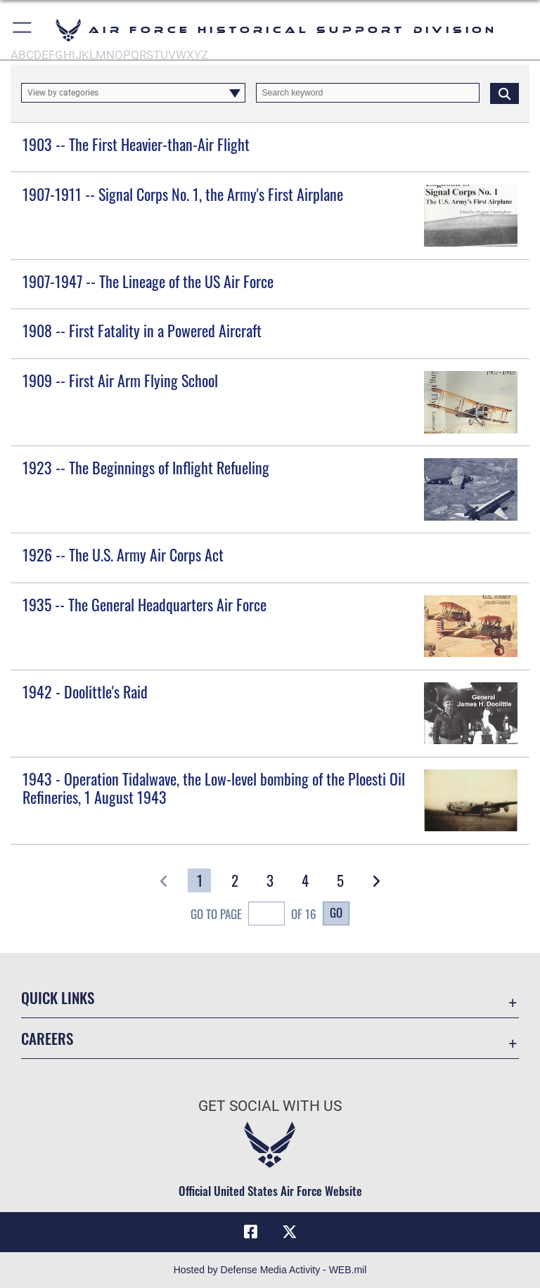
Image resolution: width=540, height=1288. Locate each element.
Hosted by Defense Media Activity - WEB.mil (270, 1269)
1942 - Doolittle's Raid (85, 691)
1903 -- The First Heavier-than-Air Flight (136, 144)
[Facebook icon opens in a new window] (250, 1231)
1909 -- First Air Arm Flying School (120, 380)
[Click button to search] (504, 93)
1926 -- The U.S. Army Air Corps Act (123, 554)
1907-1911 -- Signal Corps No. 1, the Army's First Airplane (182, 194)
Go (336, 912)
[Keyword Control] (368, 93)
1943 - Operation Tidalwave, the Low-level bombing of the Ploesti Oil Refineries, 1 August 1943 (213, 787)
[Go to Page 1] (199, 880)
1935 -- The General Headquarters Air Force (144, 604)
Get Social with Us (270, 1106)
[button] (23, 30)
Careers (47, 1038)
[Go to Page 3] (270, 880)
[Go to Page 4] (305, 880)
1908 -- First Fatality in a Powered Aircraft (142, 330)
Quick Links (57, 997)
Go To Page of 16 (253, 915)
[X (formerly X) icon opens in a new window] (289, 1231)
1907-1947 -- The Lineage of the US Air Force (148, 281)
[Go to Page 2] (234, 880)
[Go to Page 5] (340, 880)
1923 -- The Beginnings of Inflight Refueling (145, 467)
